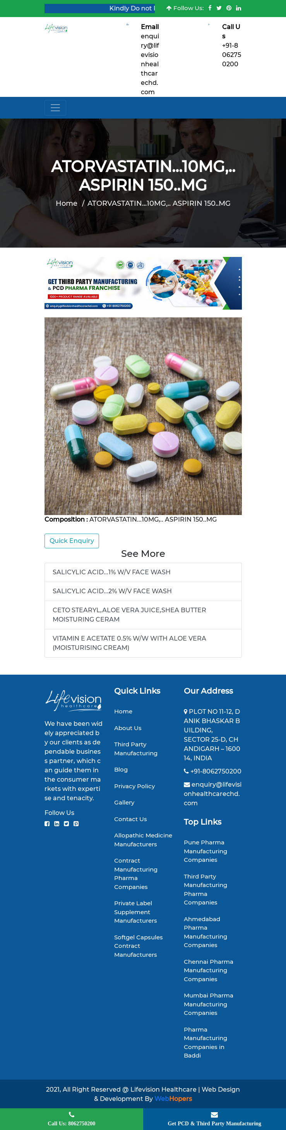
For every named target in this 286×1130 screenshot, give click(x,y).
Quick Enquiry (72, 540)
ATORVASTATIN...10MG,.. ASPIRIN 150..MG (159, 203)
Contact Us (130, 819)
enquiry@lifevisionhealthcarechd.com (150, 64)
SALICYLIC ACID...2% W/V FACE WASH (112, 591)
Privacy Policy (134, 786)
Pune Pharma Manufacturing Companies (205, 851)
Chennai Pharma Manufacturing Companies (208, 970)
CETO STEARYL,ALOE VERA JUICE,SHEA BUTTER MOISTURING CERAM (129, 614)
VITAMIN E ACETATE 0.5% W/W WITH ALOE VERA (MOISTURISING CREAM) (129, 643)
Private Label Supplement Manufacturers (135, 911)
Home (66, 203)
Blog (121, 769)
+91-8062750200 (231, 55)
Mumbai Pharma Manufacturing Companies (208, 1004)
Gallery (124, 802)
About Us (128, 728)
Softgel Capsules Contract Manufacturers (138, 946)
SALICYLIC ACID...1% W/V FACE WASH (112, 572)
